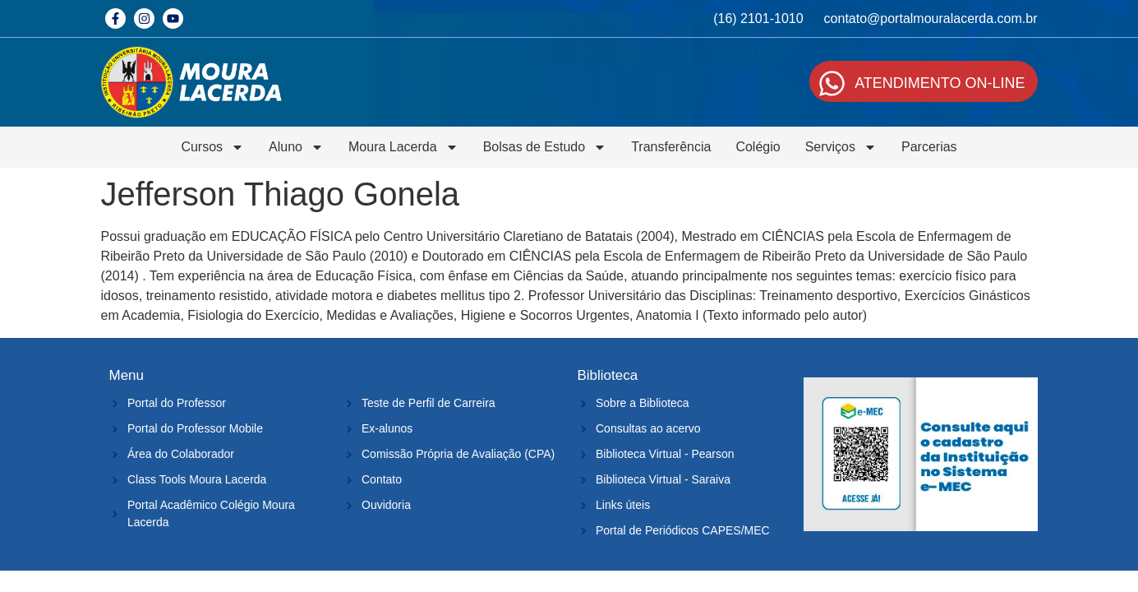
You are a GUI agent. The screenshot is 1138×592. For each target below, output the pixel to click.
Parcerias (929, 147)
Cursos (212, 147)
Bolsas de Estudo (545, 147)
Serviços (841, 147)
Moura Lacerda (403, 147)
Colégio (757, 147)
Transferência (671, 147)
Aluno (296, 147)
